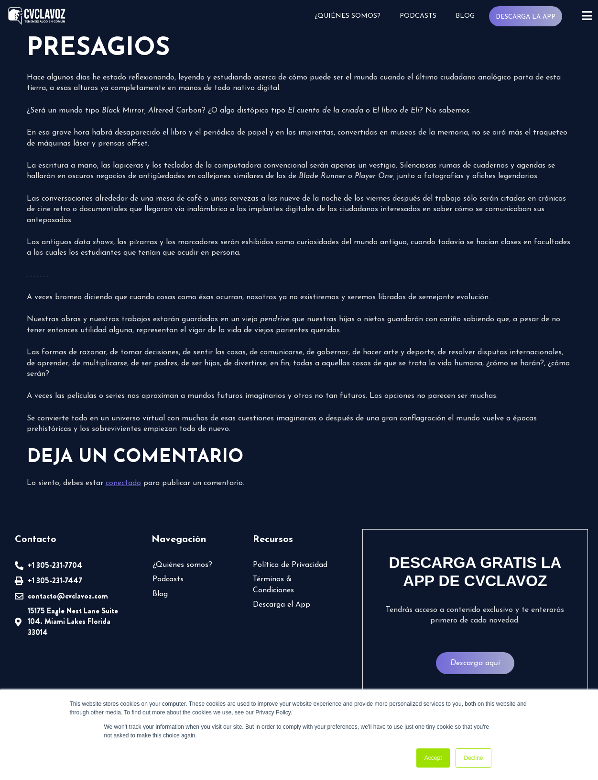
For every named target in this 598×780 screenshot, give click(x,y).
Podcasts (418, 16)
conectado (123, 483)
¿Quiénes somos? (348, 16)
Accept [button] (433, 758)
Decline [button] (473, 758)
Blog (465, 16)
